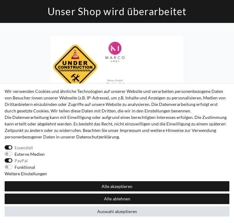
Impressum (130, 130)
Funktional (25, 167)
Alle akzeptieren (117, 186)
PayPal (21, 160)
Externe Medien (30, 154)
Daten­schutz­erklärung (97, 136)
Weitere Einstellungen (26, 173)
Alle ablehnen (117, 198)
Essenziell (24, 147)
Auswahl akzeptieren (117, 211)
